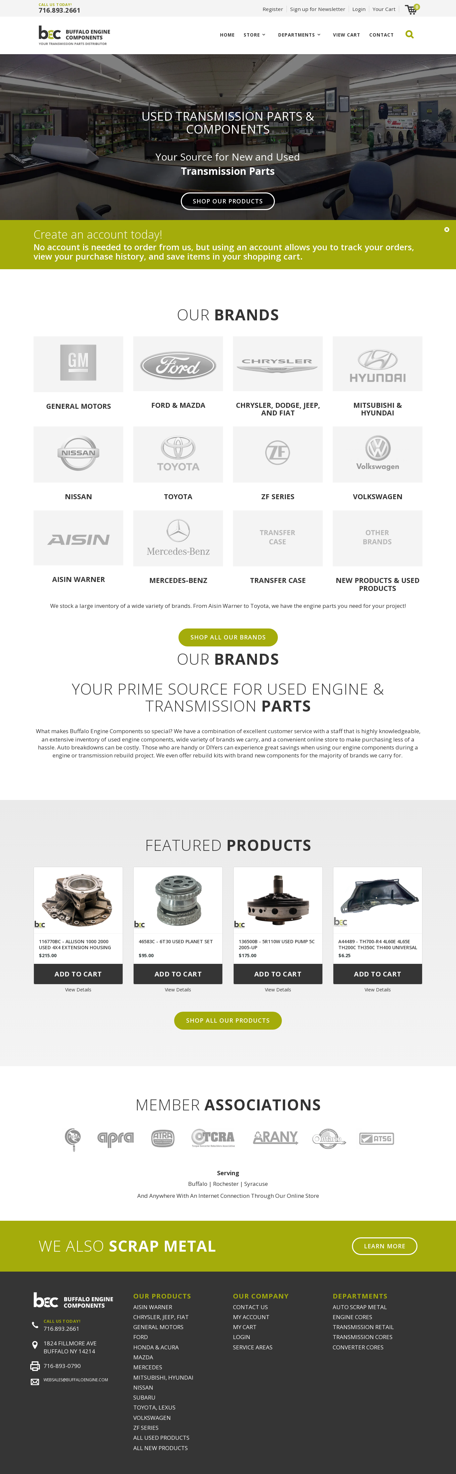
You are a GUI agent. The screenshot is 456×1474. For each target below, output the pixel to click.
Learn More (384, 1246)
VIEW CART (346, 35)
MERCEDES (147, 1367)
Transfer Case (278, 580)
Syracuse (256, 1184)
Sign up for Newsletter (317, 9)
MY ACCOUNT (251, 1317)
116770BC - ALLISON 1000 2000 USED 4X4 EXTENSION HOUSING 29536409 (75, 947)
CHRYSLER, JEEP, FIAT (161, 1317)
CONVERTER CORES (358, 1347)
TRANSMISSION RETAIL (363, 1327)
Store (252, 35)
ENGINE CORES (352, 1317)
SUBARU (144, 1397)
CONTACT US (250, 1307)
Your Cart (384, 9)
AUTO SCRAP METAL (360, 1307)
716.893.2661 (59, 10)
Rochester (226, 1184)
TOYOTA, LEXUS (154, 1407)
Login (359, 9)
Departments (296, 35)
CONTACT (381, 35)
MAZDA (143, 1357)
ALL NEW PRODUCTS (160, 1448)
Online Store (303, 1195)
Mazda (192, 405)
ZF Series (277, 496)
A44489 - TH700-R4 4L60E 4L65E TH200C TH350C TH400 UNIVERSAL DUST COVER (377, 947)
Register (273, 9)
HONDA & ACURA (156, 1347)
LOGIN (241, 1337)
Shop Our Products (228, 201)
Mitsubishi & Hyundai (377, 408)
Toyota (178, 496)
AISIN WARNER (152, 1307)
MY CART (245, 1327)
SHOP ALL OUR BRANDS (228, 637)
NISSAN (143, 1387)
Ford (160, 405)
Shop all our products (228, 1020)
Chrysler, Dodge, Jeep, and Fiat (278, 408)
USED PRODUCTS (389, 584)
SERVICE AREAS (253, 1347)
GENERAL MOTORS (158, 1327)
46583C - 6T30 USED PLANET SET (176, 941)
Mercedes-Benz (178, 580)
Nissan (78, 496)
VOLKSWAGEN (152, 1417)
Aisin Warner (78, 579)
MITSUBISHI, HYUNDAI (163, 1377)
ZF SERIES (146, 1427)
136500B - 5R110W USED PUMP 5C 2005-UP (277, 944)
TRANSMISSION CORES (363, 1337)
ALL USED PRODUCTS (161, 1437)
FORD (140, 1337)
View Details (78, 989)
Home (227, 35)
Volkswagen (377, 496)
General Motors (78, 406)
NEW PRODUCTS (364, 580)
